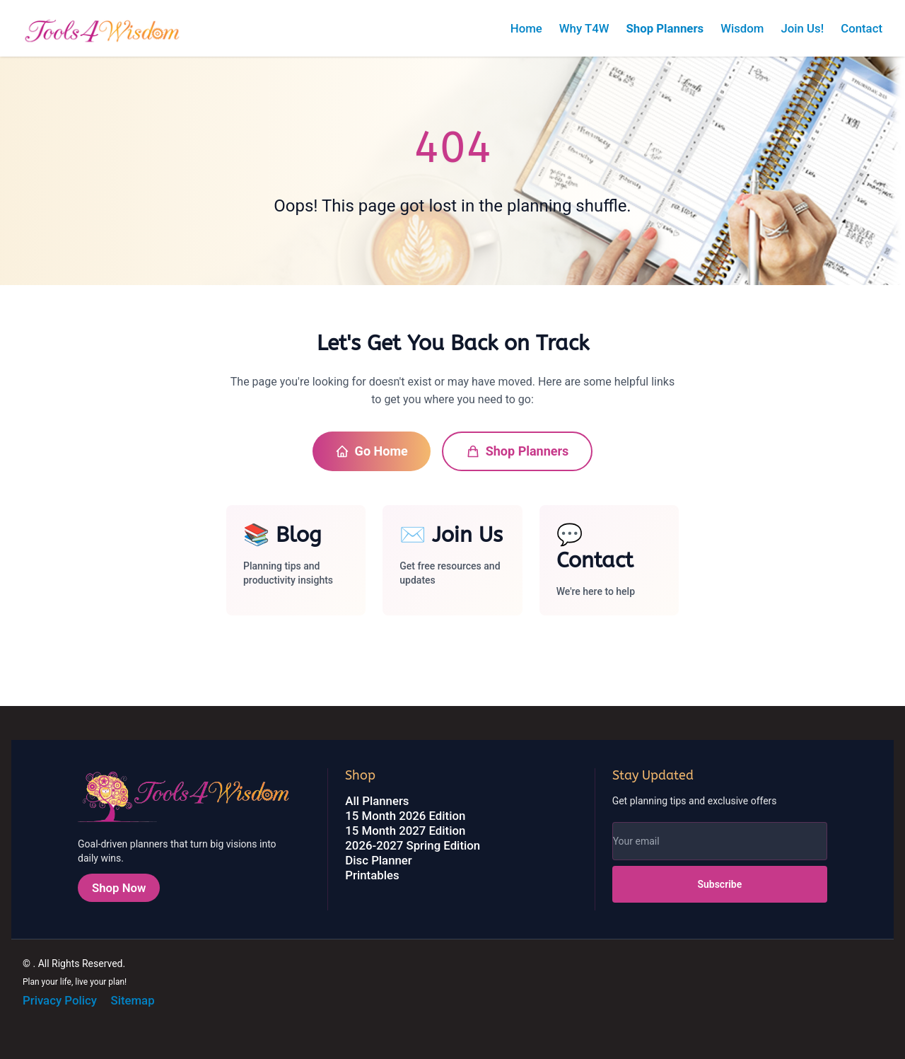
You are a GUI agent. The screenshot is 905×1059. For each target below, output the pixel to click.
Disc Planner (378, 860)
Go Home (371, 451)
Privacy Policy (60, 1000)
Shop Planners (664, 28)
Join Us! (802, 28)
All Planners (377, 801)
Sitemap (132, 1000)
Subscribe (719, 884)
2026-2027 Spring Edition (412, 845)
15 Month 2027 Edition (405, 830)
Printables (372, 875)
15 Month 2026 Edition (405, 816)
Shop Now (119, 888)
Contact (861, 28)
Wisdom (742, 28)
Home (526, 28)
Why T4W (584, 28)
